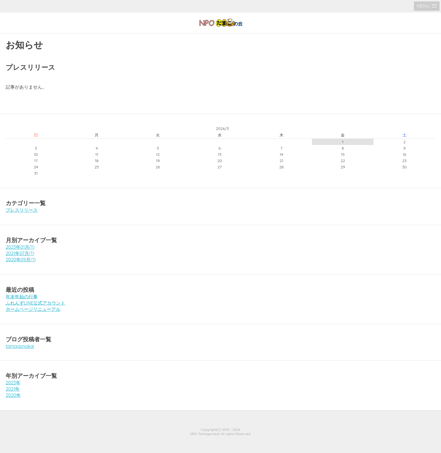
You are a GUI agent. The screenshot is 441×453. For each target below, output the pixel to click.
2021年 (13, 389)
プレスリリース (22, 210)
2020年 (13, 395)
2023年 (13, 382)
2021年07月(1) (20, 253)
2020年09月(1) (21, 259)
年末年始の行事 (22, 296)
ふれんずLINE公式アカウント (35, 303)
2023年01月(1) (20, 247)
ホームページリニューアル (33, 309)
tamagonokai (20, 346)
